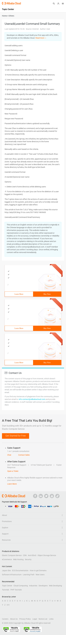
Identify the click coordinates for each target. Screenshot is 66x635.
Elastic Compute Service (12, 555)
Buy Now (47, 294)
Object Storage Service (47, 555)
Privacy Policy (25, 619)
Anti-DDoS (32, 555)
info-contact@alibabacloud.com (32, 399)
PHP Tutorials (16, 590)
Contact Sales (24, 455)
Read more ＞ (41, 38)
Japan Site (6, 570)
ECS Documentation (20, 570)
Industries (33, 586)
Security (28, 559)
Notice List (43, 619)
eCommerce (7, 559)
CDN (25, 555)
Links (51, 619)
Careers (5, 619)
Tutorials (5, 590)
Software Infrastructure (11, 575)
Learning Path (28, 575)
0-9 (8, 605)
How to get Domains (38, 570)
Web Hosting (18, 559)
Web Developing (55, 586)
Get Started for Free (15, 435)
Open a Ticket (12, 471)
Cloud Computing (20, 586)
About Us (14, 619)
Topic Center (7, 586)
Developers (43, 586)
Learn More (19, 294)
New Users (40, 575)
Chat (9, 455)
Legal (34, 619)
